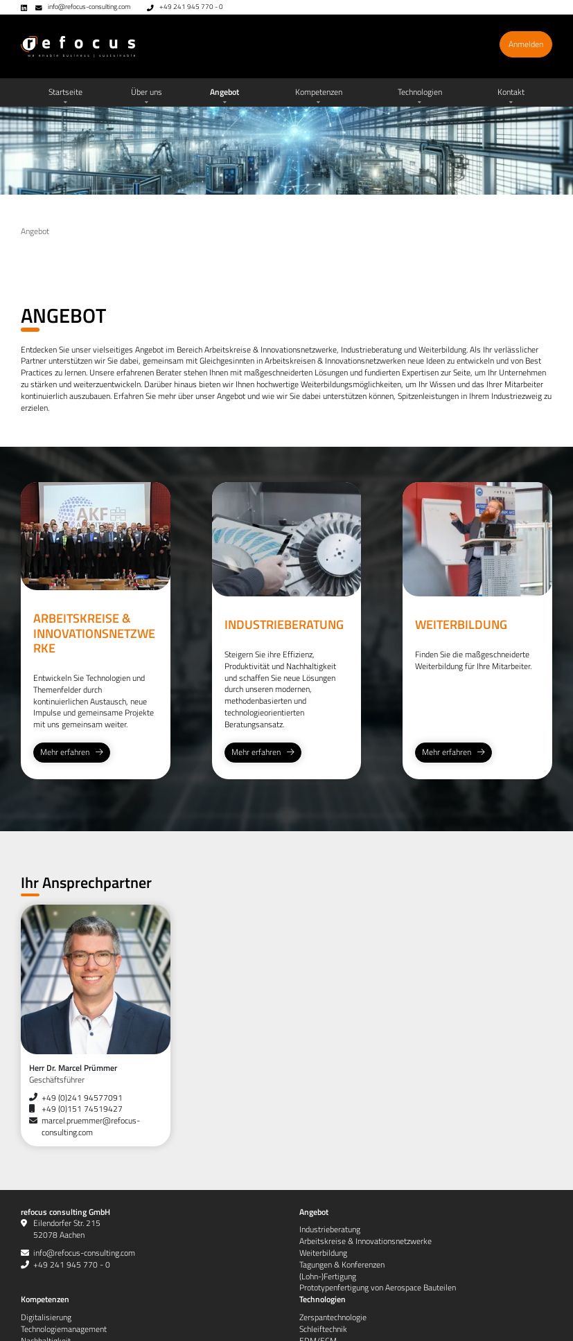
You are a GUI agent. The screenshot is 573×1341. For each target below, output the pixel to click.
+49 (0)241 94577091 (82, 1097)
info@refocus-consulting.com (89, 6)
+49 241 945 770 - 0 (191, 6)
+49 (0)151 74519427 (82, 1108)
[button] (146, 92)
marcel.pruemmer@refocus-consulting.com (91, 1126)
